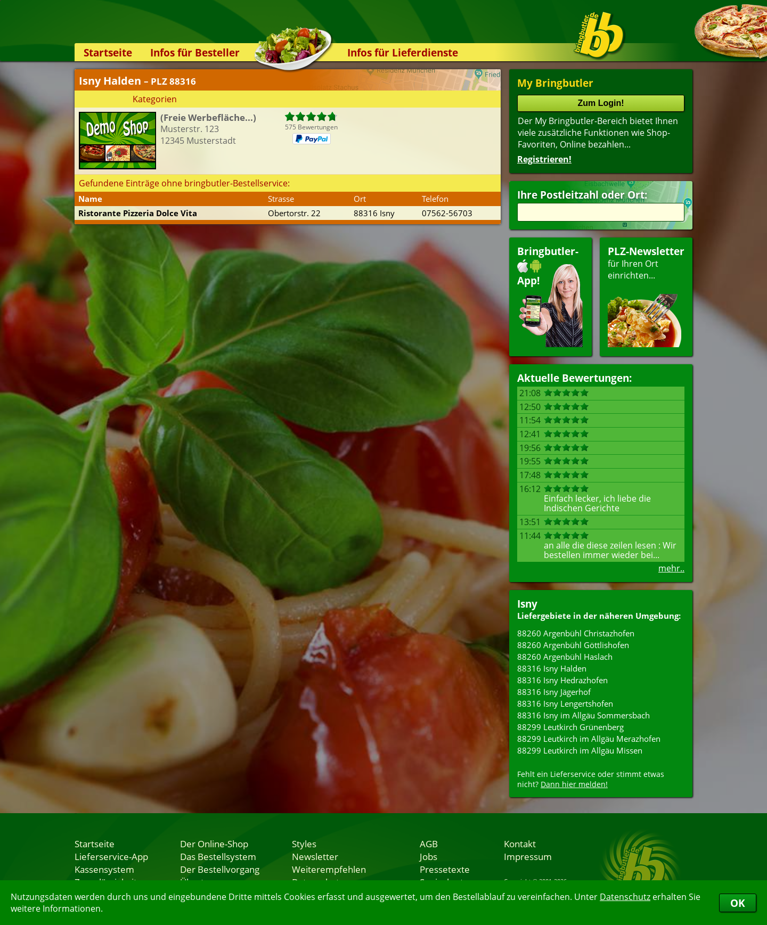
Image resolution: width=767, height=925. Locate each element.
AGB (429, 843)
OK (737, 903)
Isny (527, 603)
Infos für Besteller (195, 52)
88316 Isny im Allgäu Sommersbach (583, 715)
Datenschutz (625, 897)
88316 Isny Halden (551, 668)
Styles (304, 843)
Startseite (108, 52)
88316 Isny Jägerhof (554, 691)
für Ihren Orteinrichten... (646, 295)
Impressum (528, 856)
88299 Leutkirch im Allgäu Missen (579, 750)
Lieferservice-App (111, 856)
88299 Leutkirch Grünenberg (570, 727)
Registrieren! (544, 159)
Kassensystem (104, 869)
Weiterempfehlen (329, 869)
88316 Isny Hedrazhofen (562, 680)
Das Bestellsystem (218, 856)
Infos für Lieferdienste (402, 52)
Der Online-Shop (214, 843)
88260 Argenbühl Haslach (565, 656)
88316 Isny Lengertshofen (565, 703)
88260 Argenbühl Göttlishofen (573, 645)
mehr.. (671, 568)
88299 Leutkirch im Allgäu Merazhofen (588, 738)
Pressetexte (445, 869)
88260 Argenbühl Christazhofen (575, 633)
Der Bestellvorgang (219, 869)
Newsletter (315, 856)
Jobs (428, 856)
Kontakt (520, 843)
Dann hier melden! (574, 784)
